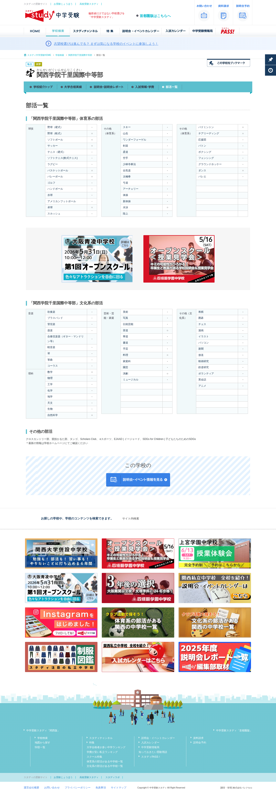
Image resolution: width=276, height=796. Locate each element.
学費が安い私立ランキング (102, 752)
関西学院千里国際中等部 (80, 55)
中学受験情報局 (150, 747)
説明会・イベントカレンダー (158, 738)
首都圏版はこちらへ (155, 16)
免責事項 (101, 787)
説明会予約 (199, 742)
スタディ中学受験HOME (39, 55)
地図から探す (42, 742)
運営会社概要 (31, 787)
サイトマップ (118, 787)
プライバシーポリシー (78, 787)
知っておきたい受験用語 (153, 752)
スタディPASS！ (151, 756)
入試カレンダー (150, 742)
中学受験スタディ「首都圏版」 (234, 730)
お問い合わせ (52, 787)
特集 (91, 742)
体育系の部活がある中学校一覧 (105, 761)
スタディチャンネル (101, 738)
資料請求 (198, 738)
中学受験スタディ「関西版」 (43, 730)
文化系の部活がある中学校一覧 (105, 766)
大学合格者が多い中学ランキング (106, 747)
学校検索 (59, 55)
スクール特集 (94, 756)
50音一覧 (40, 747)
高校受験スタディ (89, 4)
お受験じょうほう (63, 4)
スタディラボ (112, 777)
